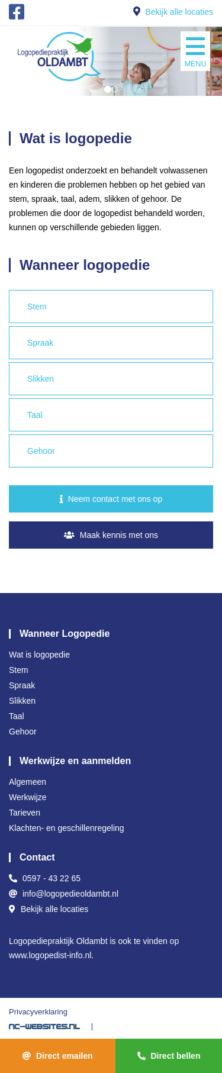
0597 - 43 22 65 (51, 878)
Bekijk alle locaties (179, 12)
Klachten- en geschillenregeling (66, 828)
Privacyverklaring (38, 1012)
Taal (35, 415)
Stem (37, 306)
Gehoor (41, 451)
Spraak (40, 342)
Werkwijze (28, 797)
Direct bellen (169, 1056)
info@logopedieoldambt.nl (70, 893)
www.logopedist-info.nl (50, 955)
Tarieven (24, 812)
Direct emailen (57, 1056)
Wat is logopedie (39, 654)
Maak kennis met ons (111, 535)
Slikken (40, 379)
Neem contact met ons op (111, 499)
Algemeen (27, 782)
